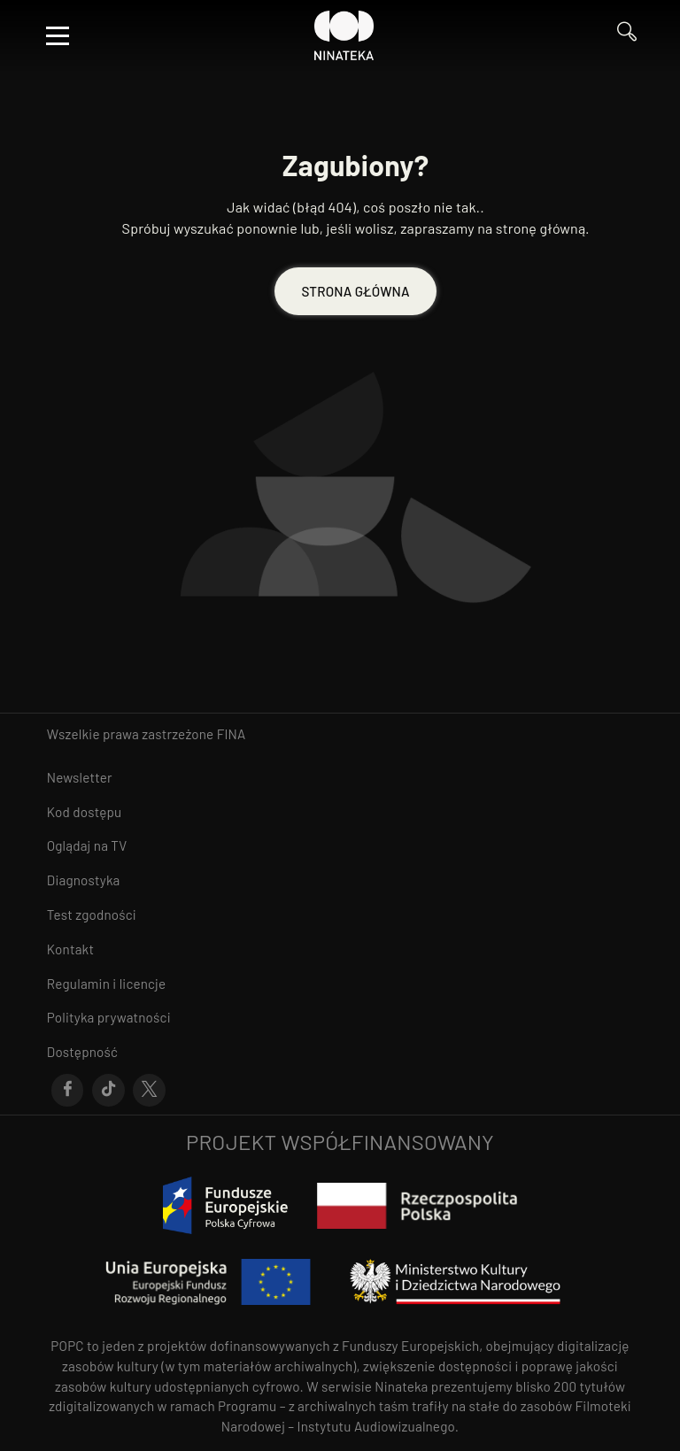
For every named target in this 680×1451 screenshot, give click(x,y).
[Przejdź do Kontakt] (340, 949)
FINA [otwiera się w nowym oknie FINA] (231, 734)
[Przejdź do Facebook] (68, 1091)
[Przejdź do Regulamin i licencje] (340, 984)
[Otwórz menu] (57, 35)
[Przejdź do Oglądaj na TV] (340, 846)
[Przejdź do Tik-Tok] (108, 1091)
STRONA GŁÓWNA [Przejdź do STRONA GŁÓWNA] (355, 291)
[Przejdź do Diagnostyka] (340, 880)
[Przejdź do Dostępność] (340, 1052)
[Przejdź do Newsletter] (340, 777)
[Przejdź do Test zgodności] (340, 915)
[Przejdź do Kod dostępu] (340, 812)
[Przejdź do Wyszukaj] (627, 36)
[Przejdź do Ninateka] (344, 35)
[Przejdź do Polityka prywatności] (340, 1017)
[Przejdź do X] (149, 1091)
